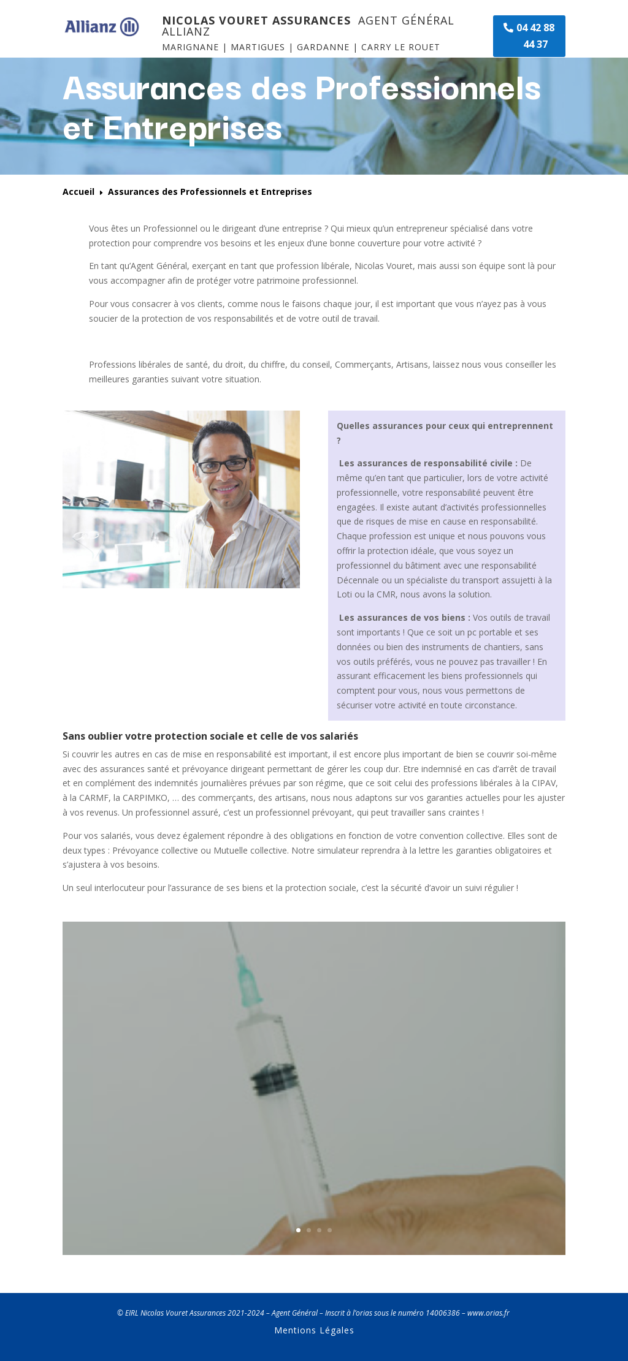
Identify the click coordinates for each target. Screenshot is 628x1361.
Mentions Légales (314, 1330)
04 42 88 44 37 (535, 36)
